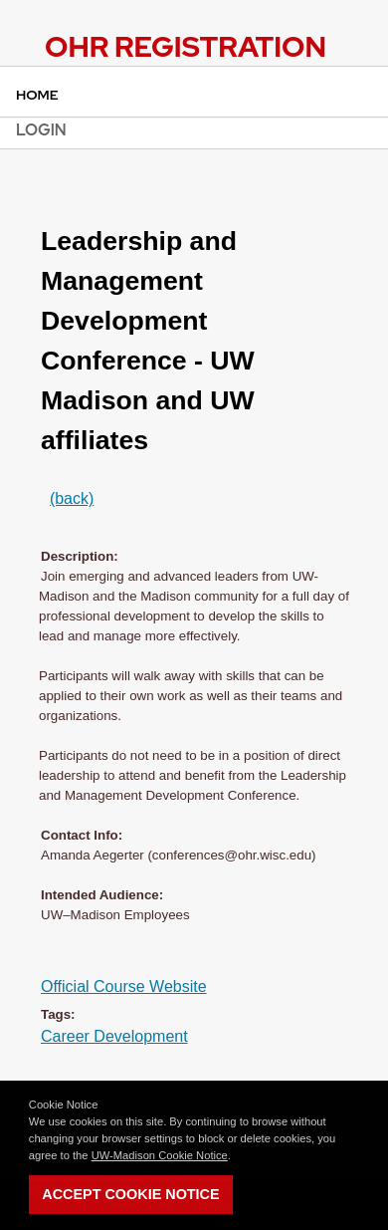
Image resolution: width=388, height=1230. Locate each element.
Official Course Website (124, 986)
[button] (236, 1156)
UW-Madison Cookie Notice (160, 1155)
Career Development (114, 1036)
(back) (72, 498)
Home (37, 95)
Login (41, 130)
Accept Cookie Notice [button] (130, 1194)
